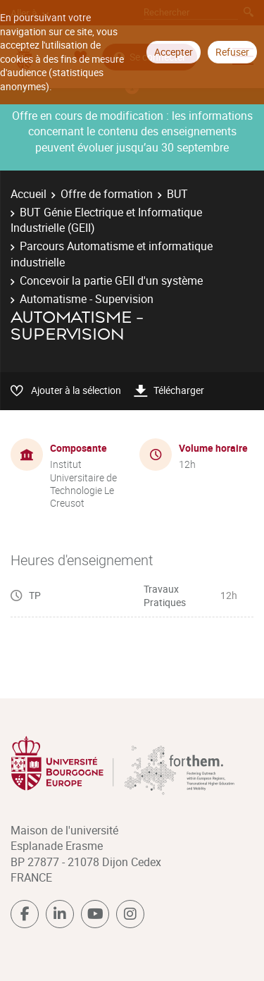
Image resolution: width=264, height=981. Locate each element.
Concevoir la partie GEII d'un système (111, 280)
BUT (177, 194)
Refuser (232, 51)
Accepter (173, 51)
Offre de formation (107, 194)
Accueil (28, 194)
